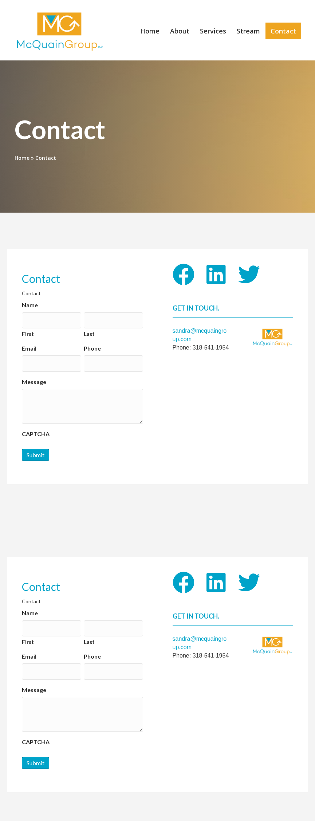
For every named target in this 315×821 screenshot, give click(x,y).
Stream (247, 31)
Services (212, 31)
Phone (92, 346)
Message (34, 377)
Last (89, 331)
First (28, 331)
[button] (183, 274)
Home (149, 31)
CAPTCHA (36, 429)
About (179, 31)
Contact (282, 31)
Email (29, 346)
